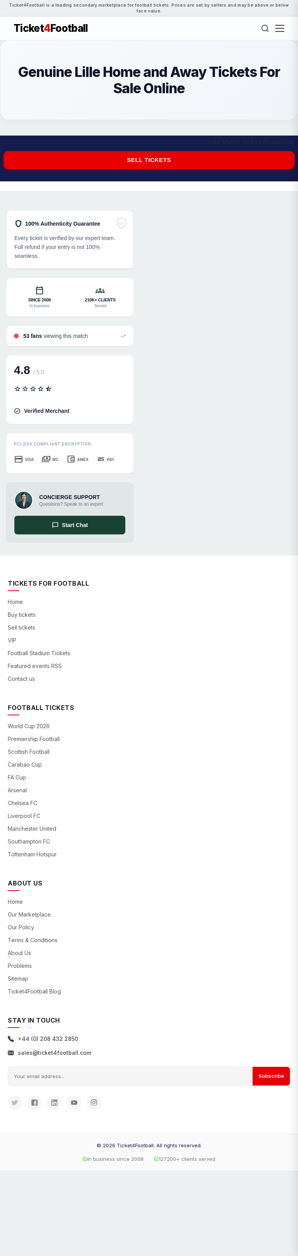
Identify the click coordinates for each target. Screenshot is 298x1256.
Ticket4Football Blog (34, 991)
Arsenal (17, 790)
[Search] (265, 28)
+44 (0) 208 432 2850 (43, 1038)
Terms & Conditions (32, 940)
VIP (12, 640)
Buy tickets (22, 614)
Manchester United (32, 828)
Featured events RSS (35, 666)
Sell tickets (149, 160)
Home (15, 601)
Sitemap (18, 978)
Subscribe (271, 1076)
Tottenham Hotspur (32, 854)
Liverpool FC (24, 815)
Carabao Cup (25, 764)
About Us (19, 953)
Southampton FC (29, 841)
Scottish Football (29, 751)
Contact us (21, 678)
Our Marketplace (29, 914)
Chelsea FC (22, 803)
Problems (20, 965)
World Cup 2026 (29, 726)
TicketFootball (51, 28)
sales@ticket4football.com (49, 1052)
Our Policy (21, 927)
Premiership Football (34, 739)
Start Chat (70, 525)
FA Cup (17, 777)
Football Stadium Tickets (39, 653)
